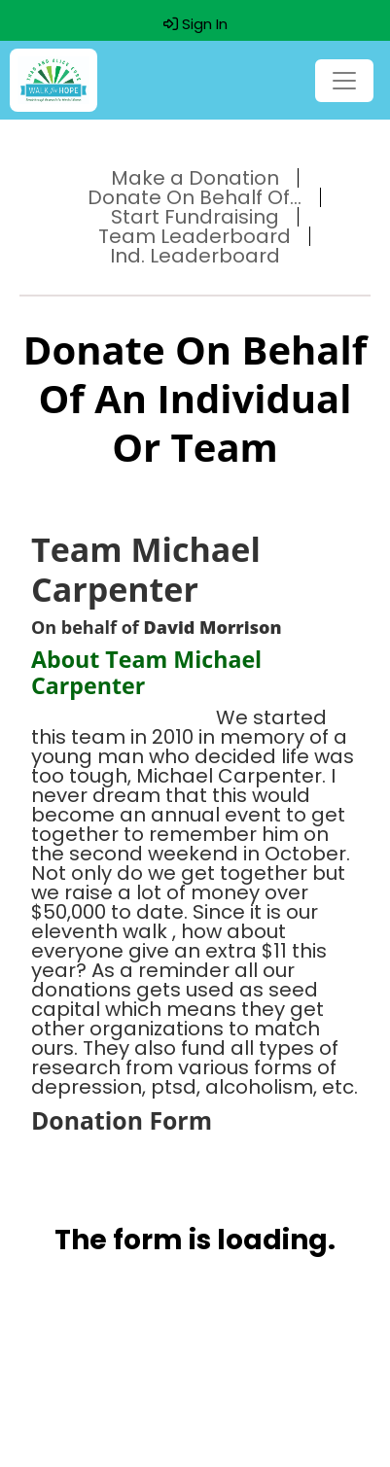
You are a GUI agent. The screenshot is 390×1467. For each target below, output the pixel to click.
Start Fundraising (195, 216)
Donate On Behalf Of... (194, 197)
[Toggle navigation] (344, 80)
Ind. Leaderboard (195, 255)
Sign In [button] (195, 24)
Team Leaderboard (194, 236)
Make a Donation (195, 178)
